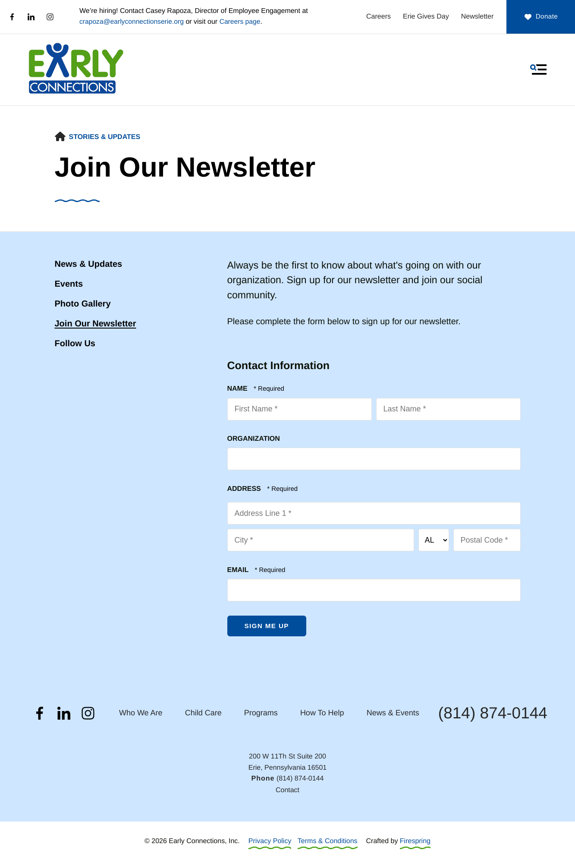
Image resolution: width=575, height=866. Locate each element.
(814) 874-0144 (492, 714)
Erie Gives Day (416, 16)
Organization (253, 438)
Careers (369, 16)
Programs (261, 713)
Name (238, 388)
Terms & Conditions (328, 842)
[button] (538, 69)
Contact (287, 790)
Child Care (203, 713)
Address (245, 489)
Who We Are (141, 713)
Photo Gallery (83, 304)
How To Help (322, 713)
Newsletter (467, 16)
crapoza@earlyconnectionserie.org (132, 21)
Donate (536, 16)
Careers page (243, 21)
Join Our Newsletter (95, 324)
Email (239, 570)
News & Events (393, 713)
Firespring (415, 842)
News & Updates (89, 264)
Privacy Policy (270, 842)
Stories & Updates (105, 137)
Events (69, 284)
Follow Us (75, 343)
